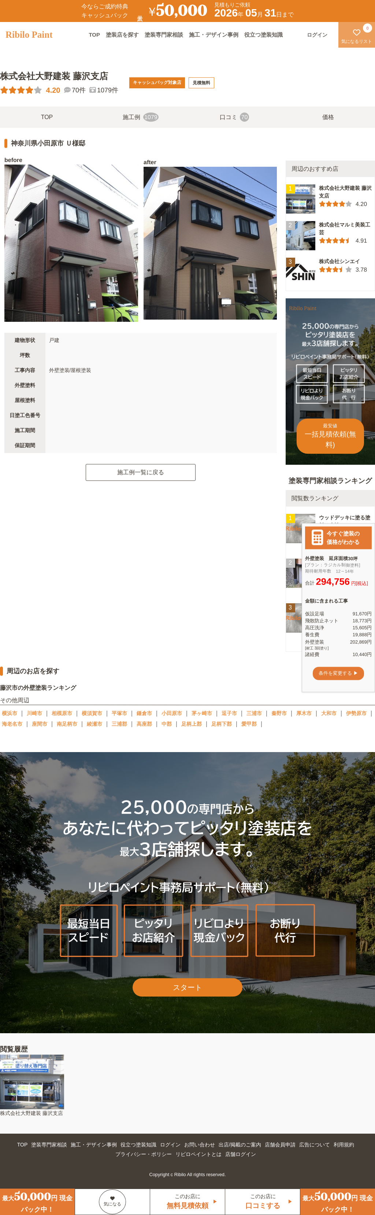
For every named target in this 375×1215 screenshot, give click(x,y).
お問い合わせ (199, 1145)
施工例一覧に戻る (140, 472)
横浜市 (9, 713)
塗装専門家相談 (164, 35)
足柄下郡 (221, 724)
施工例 (140, 117)
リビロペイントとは (198, 1154)
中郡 (166, 724)
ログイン (170, 1145)
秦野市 (279, 713)
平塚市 (119, 713)
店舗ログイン (240, 1154)
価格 (328, 117)
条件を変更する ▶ (338, 673)
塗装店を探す (122, 35)
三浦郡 (119, 724)
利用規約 (344, 1145)
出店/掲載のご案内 (240, 1145)
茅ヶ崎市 (202, 713)
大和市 (329, 713)
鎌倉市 (144, 713)
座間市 (39, 724)
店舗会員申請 (280, 1145)
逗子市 (229, 713)
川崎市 (34, 713)
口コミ (234, 117)
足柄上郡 (191, 724)
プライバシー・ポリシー (143, 1154)
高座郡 (144, 724)
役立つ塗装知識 (263, 35)
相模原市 (62, 713)
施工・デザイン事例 (213, 35)
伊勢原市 (356, 713)
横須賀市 (92, 713)
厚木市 (304, 713)
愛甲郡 (249, 724)
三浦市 (254, 713)
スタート (187, 987)
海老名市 (12, 724)
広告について (314, 1145)
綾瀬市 (94, 724)
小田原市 (171, 713)
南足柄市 (67, 724)
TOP (94, 35)
